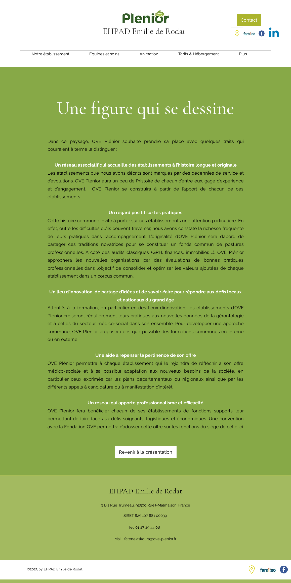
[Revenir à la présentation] (146, 452)
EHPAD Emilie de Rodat (144, 31)
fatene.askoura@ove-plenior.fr (150, 539)
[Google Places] (237, 33)
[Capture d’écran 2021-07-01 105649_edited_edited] (249, 33)
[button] (249, 55)
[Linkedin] (274, 33)
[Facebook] (262, 33)
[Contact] (249, 20)
